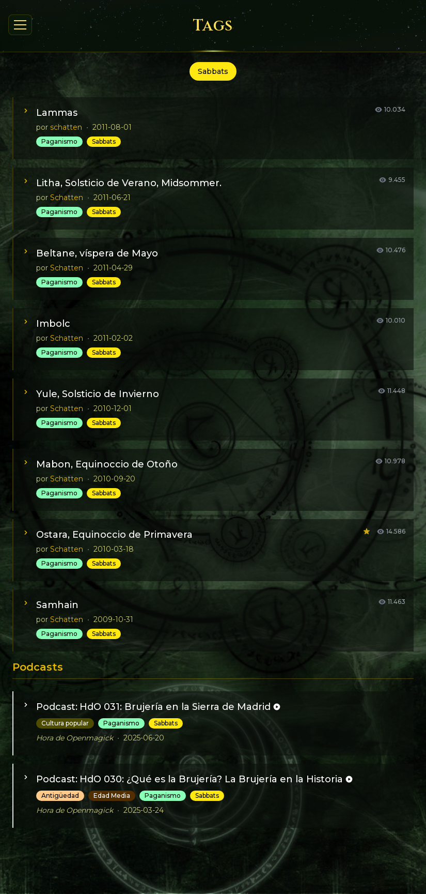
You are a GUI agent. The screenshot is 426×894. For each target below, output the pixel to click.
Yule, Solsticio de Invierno (97, 394)
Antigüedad (60, 795)
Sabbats (104, 141)
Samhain (57, 605)
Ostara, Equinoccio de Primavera (114, 534)
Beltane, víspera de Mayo (97, 253)
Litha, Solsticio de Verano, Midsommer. (129, 183)
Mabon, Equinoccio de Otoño (107, 464)
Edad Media (111, 795)
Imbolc (53, 323)
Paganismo (59, 141)
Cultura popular (65, 723)
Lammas (56, 112)
